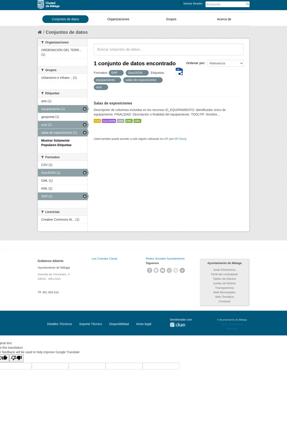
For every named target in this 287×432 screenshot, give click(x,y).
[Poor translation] (16, 358)
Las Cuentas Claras (104, 258)
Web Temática (224, 297)
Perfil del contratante (224, 274)
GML (137, 120)
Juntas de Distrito (224, 283)
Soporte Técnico (90, 324)
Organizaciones (118, 19)
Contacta (224, 301)
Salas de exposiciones (113, 103)
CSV (97, 120)
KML (129, 120)
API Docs (180, 138)
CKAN (177, 324)
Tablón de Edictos (224, 278)
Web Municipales (224, 292)
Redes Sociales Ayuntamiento (165, 258)
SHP (120, 120)
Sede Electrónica (224, 269)
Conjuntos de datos (65, 19)
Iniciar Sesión (193, 3)
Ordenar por (195, 63)
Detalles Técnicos (59, 324)
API (166, 138)
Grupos (171, 19)
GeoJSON (109, 120)
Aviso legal (143, 324)
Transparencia (224, 288)
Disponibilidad (119, 324)
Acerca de (224, 19)
